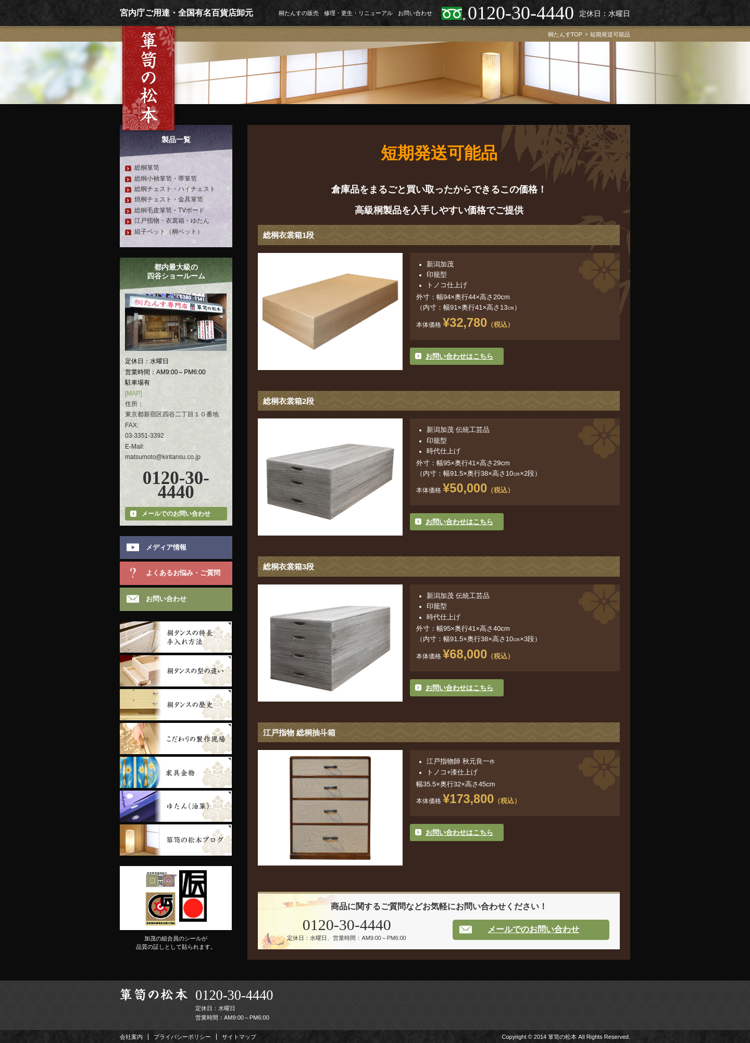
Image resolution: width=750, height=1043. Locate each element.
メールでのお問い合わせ (533, 929)
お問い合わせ (415, 13)
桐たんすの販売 (299, 13)
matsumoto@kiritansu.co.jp (163, 457)
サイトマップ (239, 1037)
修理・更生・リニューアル (358, 13)
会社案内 (131, 1037)
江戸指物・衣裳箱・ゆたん (171, 220)
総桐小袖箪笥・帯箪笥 (165, 178)
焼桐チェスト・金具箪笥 (168, 199)
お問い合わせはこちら (459, 356)
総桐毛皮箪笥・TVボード (169, 210)
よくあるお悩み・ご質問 (183, 573)
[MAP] (133, 393)
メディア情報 (166, 547)
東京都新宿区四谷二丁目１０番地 (172, 414)
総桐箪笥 (146, 167)
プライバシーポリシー (182, 1037)
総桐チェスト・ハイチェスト (175, 189)
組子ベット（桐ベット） (168, 231)
